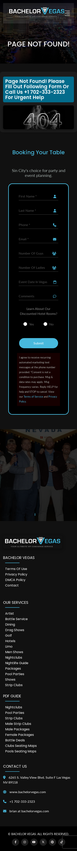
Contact (12, 585)
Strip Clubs (14, 685)
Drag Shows (14, 630)
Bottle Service (16, 619)
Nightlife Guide (16, 663)
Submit (38, 343)
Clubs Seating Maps (21, 745)
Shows (10, 679)
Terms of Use (16, 569)
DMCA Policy (15, 580)
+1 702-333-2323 (22, 801)
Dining (10, 624)
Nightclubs (13, 657)
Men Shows (14, 652)
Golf (8, 635)
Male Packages (17, 729)
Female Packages (19, 734)
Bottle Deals (15, 740)
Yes (31, 324)
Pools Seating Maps (20, 751)
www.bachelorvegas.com (27, 792)
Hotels (10, 641)
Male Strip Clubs (18, 723)
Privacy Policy (16, 574)
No (51, 324)
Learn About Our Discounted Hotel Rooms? (38, 311)
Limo (9, 646)
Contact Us (15, 766)
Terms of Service (33, 396)
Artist (9, 613)
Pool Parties (14, 674)
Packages (13, 668)
